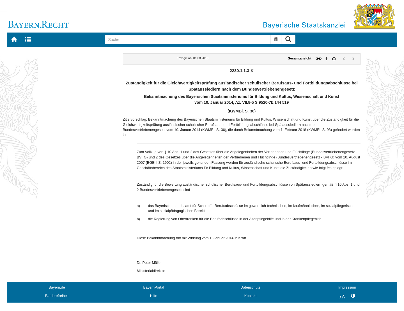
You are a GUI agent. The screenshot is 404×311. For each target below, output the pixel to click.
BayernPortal (153, 287)
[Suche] (187, 39)
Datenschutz (250, 287)
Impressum (347, 287)
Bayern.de (57, 287)
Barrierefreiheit (57, 296)
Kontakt (250, 296)
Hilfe (153, 296)
